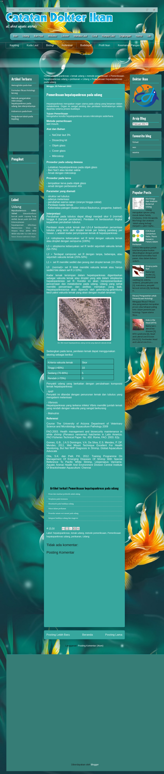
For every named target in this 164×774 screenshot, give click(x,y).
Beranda (87, 634)
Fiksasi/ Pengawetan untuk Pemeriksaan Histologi (144, 297)
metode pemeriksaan (97, 76)
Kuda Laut (32, 45)
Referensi (67, 45)
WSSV (13, 234)
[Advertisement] (82, 60)
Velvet (14, 213)
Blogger (95, 764)
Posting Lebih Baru (58, 634)
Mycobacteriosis (18, 211)
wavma (135, 152)
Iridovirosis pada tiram (21, 111)
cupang (27, 217)
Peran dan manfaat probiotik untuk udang (64, 494)
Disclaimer (24, 9)
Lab (149, 36)
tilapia (33, 237)
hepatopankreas (60, 76)
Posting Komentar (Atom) (90, 645)
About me (71, 9)
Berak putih (23, 219)
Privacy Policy (55, 9)
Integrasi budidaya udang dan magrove (63, 518)
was (134, 147)
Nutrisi (139, 36)
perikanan (75, 79)
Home (11, 9)
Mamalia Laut (80, 36)
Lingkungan (125, 36)
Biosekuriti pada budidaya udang (61, 504)
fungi (34, 217)
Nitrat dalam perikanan (57, 508)
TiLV (26, 234)
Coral (94, 36)
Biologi (50, 45)
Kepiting (14, 45)
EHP (30, 219)
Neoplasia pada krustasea (58, 499)
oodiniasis (26, 237)
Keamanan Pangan (129, 45)
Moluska (52, 36)
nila (18, 234)
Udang (25, 36)
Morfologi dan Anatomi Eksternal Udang (151, 203)
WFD (34, 231)
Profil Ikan (104, 45)
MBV (22, 234)
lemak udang (77, 76)
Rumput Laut (108, 36)
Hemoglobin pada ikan (21, 85)
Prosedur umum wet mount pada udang (63, 513)
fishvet (135, 142)
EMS (34, 219)
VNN (29, 234)
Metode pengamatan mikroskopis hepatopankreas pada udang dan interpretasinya (23, 102)
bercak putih (17, 217)
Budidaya (85, 45)
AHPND (14, 219)
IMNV (33, 211)
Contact (39, 9)
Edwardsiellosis (29, 214)
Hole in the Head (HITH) (151, 321)
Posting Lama (113, 634)
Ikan (15, 36)
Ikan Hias (38, 36)
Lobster (65, 36)
